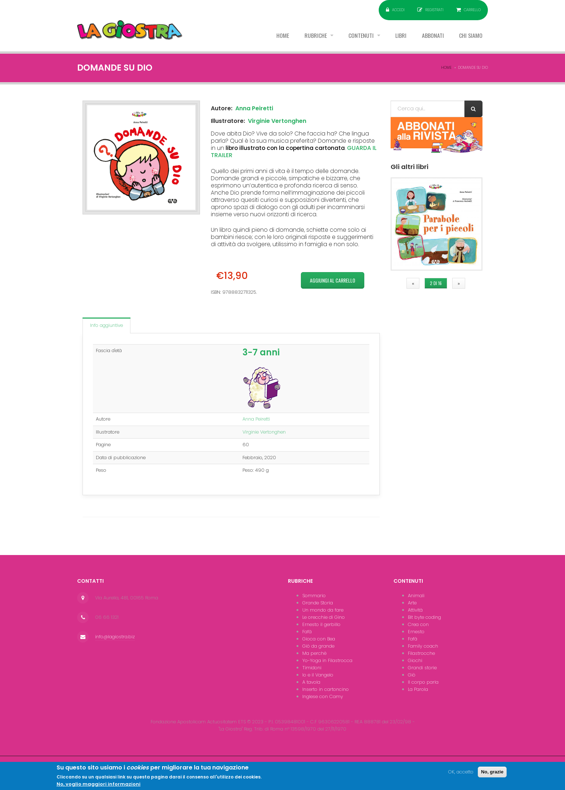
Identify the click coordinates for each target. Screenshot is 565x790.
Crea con (418, 624)
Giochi (415, 660)
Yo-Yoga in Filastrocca (327, 660)
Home (281, 35)
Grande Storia (317, 602)
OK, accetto (460, 774)
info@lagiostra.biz (115, 636)
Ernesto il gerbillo (321, 624)
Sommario (314, 595)
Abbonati (433, 35)
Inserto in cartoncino (325, 689)
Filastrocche (421, 653)
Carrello (472, 10)
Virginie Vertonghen (277, 121)
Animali (416, 595)
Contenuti (361, 35)
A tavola (311, 682)
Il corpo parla (423, 682)
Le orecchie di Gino (323, 617)
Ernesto (416, 631)
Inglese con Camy (322, 696)
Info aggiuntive (106, 325)
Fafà (307, 631)
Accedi (398, 10)
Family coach (423, 646)
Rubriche (315, 35)
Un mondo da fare (322, 610)
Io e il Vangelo (317, 674)
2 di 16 (436, 283)
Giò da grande (318, 646)
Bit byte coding (424, 617)
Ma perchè (314, 653)
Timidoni (311, 667)
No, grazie (492, 774)
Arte (412, 602)
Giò (411, 674)
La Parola (418, 689)
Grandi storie (422, 667)
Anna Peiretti (254, 108)
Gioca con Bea (318, 638)
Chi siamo (470, 35)
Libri (400, 35)
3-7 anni (261, 352)
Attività (415, 610)
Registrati (434, 10)
